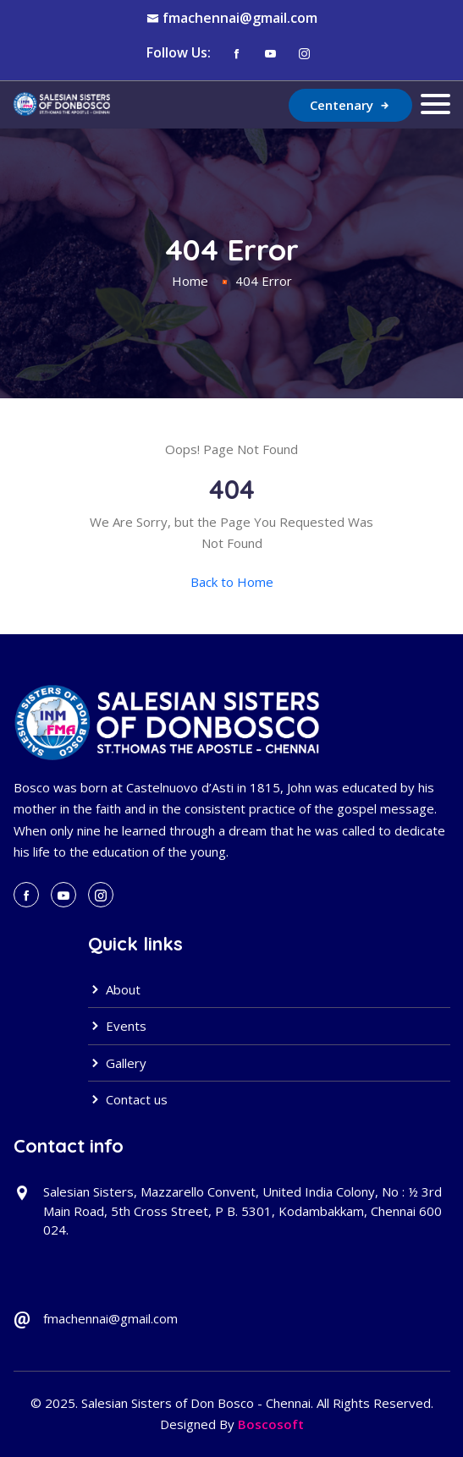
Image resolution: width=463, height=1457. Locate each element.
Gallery (117, 1062)
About (114, 989)
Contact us (128, 1099)
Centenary (350, 104)
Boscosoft (271, 1424)
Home (190, 280)
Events (117, 1025)
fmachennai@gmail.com (240, 17)
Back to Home (231, 581)
